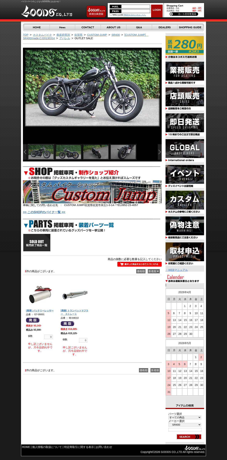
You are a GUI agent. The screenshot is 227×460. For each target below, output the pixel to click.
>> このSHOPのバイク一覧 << (44, 212)
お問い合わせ (104, 446)
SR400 (116, 34)
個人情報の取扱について (47, 446)
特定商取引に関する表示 (79, 446)
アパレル (64, 38)
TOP (25, 34)
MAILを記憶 (116, 15)
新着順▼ (153, 271)
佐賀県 (78, 34)
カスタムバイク (42, 34)
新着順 (155, 370)
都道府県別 (63, 34)
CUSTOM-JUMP (97, 34)
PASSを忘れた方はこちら (135, 15)
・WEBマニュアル (177, 269)
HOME (26, 446)
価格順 (141, 271)
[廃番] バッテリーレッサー (40, 310)
